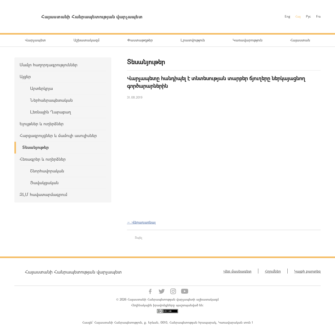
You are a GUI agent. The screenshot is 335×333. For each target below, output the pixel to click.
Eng (287, 16)
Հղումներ (273, 271)
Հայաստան (300, 39)
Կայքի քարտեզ (307, 271)
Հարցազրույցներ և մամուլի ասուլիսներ (58, 135)
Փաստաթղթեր (140, 39)
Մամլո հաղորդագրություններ (48, 64)
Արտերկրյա (41, 88)
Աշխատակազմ (86, 39)
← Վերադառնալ (141, 222)
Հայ (298, 16)
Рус (308, 16)
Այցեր (25, 76)
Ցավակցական (44, 182)
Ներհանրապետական (51, 100)
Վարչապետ (35, 39)
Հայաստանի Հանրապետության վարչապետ (73, 272)
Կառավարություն (248, 39)
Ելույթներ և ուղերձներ (42, 123)
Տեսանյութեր (35, 147)
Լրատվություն (193, 39)
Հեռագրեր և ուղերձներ (43, 159)
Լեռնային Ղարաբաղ (50, 111)
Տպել (138, 237)
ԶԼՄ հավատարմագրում (43, 194)
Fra (318, 16)
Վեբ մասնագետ (237, 271)
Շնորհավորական (47, 170)
